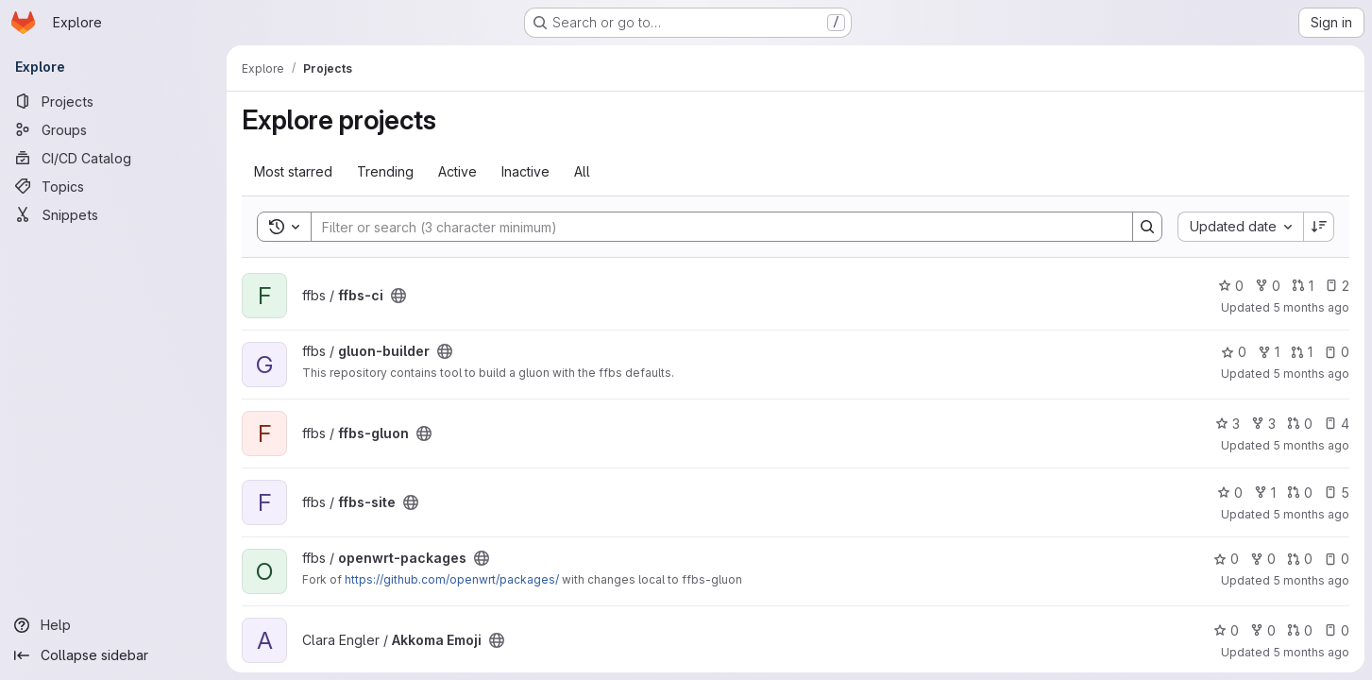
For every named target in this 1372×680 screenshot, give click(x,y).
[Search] (712, 226)
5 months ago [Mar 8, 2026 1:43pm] (1311, 445)
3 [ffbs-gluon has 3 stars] (1227, 424)
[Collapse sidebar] (113, 655)
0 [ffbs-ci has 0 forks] (1267, 286)
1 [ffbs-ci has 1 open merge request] (1302, 286)
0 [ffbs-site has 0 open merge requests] (1300, 492)
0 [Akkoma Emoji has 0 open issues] (1336, 630)
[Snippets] (113, 214)
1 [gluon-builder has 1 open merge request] (1302, 352)
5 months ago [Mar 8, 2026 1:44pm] (1311, 373)
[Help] (113, 625)
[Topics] (113, 186)
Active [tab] (457, 171)
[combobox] (1240, 227)
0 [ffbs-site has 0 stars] (1230, 492)
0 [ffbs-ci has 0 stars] (1231, 286)
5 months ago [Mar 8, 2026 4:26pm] (1311, 307)
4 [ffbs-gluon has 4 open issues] (1336, 424)
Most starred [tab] (293, 171)
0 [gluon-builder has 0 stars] (1233, 352)
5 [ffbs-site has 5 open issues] (1336, 492)
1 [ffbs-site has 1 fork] (1265, 492)
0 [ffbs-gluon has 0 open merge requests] (1300, 424)
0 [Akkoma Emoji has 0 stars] (1226, 630)
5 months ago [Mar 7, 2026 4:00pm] (1311, 652)
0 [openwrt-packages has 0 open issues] (1336, 559)
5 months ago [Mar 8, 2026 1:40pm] (1311, 514)
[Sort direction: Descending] (1319, 227)
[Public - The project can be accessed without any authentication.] (398, 295)
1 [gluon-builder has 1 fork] (1268, 352)
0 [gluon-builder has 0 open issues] (1336, 352)
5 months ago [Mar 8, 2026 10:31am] (1311, 580)
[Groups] (113, 129)
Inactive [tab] (525, 171)
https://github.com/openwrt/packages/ (452, 579)
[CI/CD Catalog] (113, 157)
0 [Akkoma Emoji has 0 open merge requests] (1300, 630)
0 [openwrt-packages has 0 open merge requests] (1300, 559)
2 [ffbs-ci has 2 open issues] (1337, 286)
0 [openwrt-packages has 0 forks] (1263, 559)
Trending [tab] (385, 171)
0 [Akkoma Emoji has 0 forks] (1263, 630)
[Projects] (113, 101)
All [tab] (582, 171)
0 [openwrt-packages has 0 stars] (1226, 559)
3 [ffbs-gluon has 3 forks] (1263, 424)
